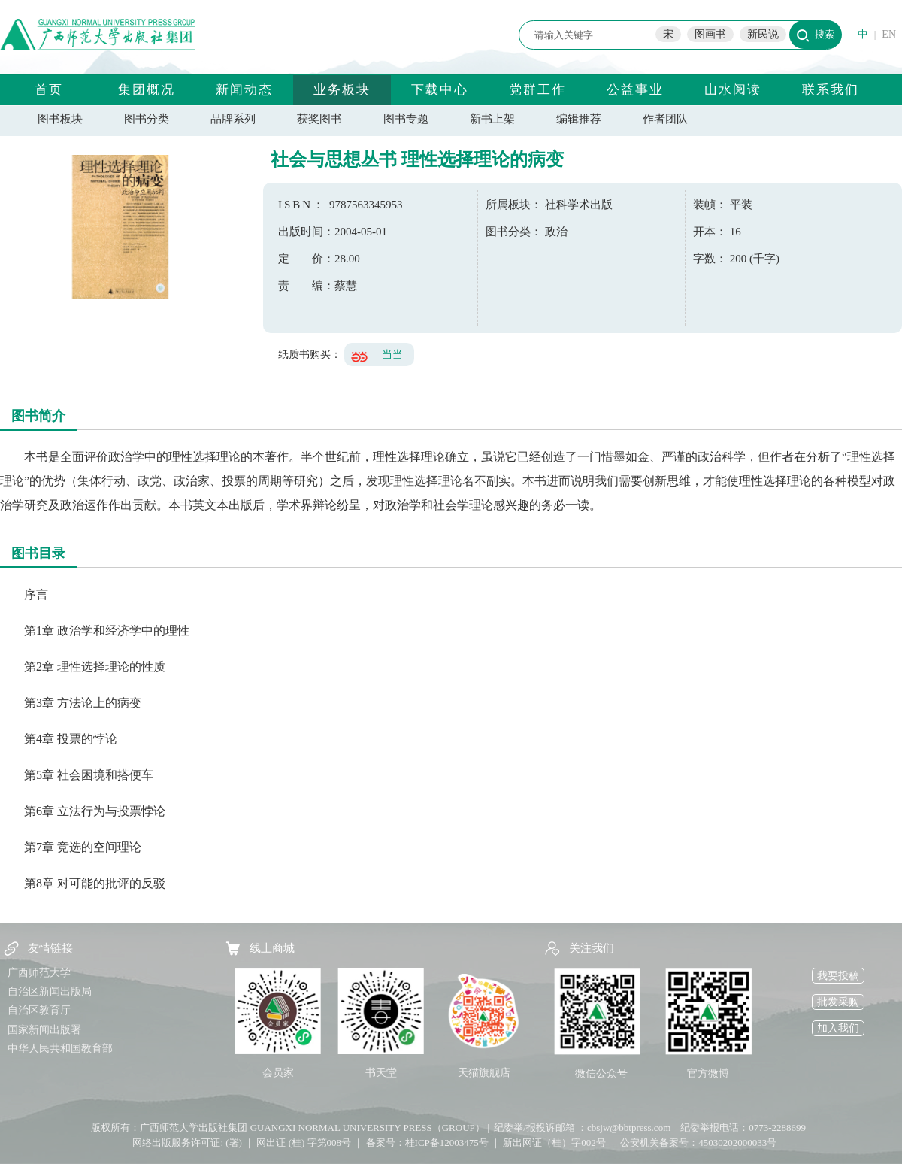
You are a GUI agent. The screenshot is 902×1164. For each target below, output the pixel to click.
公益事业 (635, 90)
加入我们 (838, 1028)
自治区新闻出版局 (50, 991)
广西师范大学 (39, 972)
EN (889, 34)
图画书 (710, 34)
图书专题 (405, 119)
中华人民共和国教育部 (60, 1048)
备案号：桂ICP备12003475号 (427, 1142)
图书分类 (146, 119)
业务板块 (342, 90)
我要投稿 (838, 975)
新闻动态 (244, 90)
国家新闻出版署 (44, 1029)
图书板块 (60, 119)
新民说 (763, 34)
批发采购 (838, 1002)
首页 (49, 90)
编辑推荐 (578, 119)
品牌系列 (233, 119)
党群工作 (537, 90)
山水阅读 (732, 90)
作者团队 (665, 119)
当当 (392, 354)
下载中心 (439, 90)
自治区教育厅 (39, 1010)
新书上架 (492, 119)
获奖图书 (319, 119)
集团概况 (146, 90)
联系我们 (830, 90)
